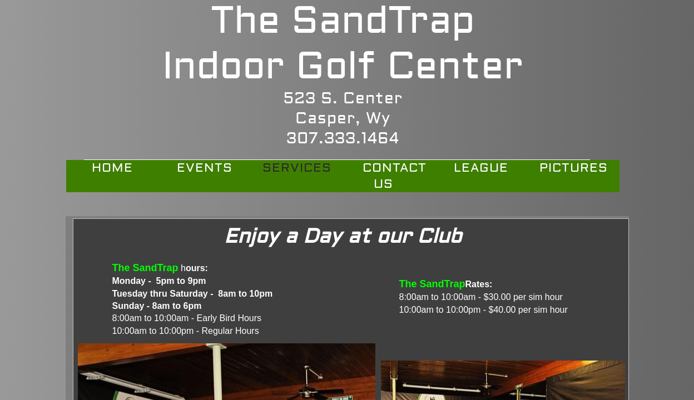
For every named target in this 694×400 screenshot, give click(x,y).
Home (112, 168)
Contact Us (395, 176)
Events (204, 168)
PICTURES (573, 168)
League (481, 168)
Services (296, 168)
